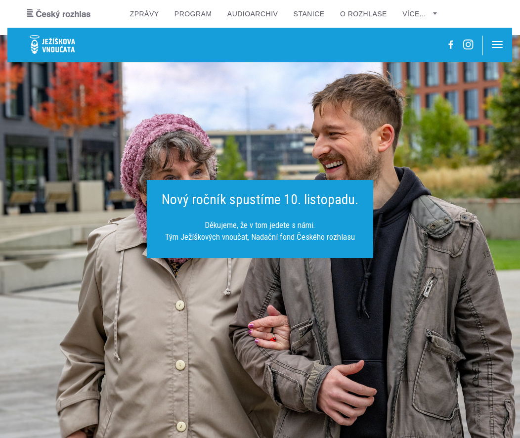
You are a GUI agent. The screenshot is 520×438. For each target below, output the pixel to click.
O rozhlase (363, 14)
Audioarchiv (252, 14)
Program (193, 14)
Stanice (309, 14)
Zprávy (144, 14)
